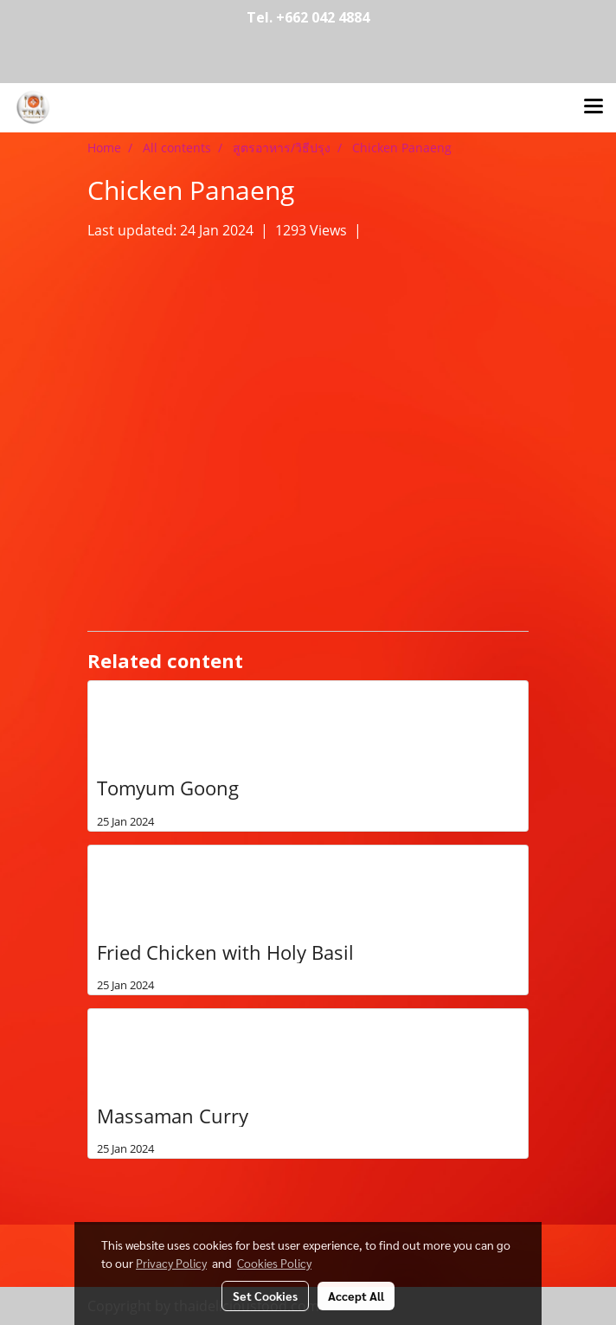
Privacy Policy (171, 1262)
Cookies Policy (274, 1262)
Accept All (356, 1295)
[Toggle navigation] (593, 107)
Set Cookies (265, 1295)
